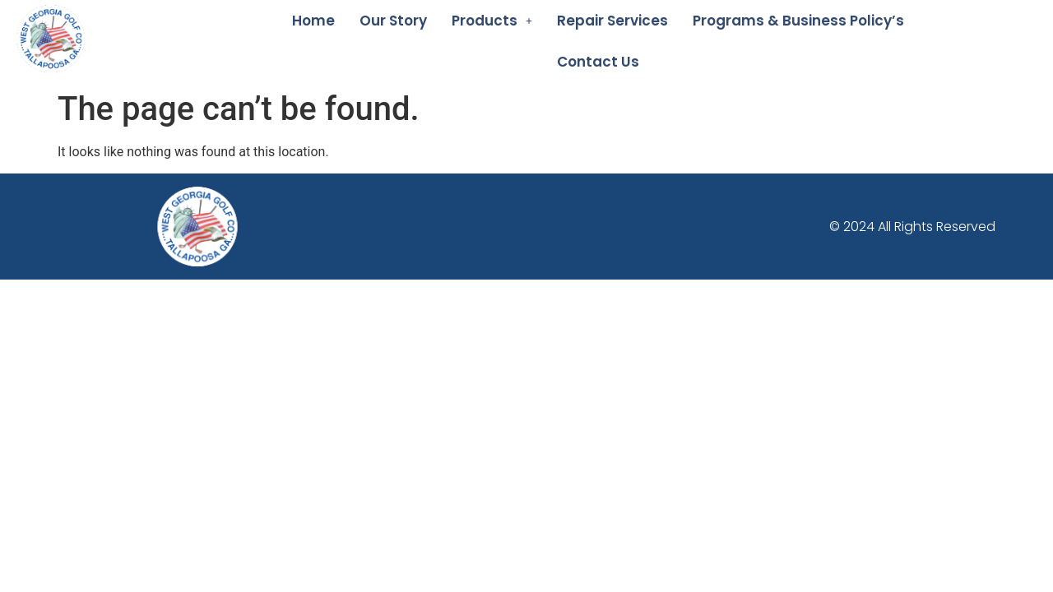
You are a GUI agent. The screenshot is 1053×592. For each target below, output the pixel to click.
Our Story (393, 20)
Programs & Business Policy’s (798, 20)
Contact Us (598, 62)
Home (313, 20)
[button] (492, 20)
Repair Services (612, 20)
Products (492, 20)
